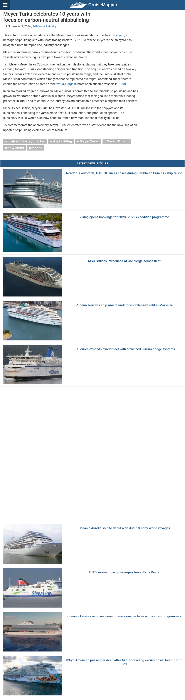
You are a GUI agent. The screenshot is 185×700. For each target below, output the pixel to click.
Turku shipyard (114, 35)
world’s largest (66, 84)
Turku (122, 84)
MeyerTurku (89, 141)
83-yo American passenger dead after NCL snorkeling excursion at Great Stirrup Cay (124, 662)
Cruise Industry (44, 26)
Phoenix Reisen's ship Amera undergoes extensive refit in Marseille (124, 305)
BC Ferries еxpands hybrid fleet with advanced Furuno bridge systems (124, 349)
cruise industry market (26, 141)
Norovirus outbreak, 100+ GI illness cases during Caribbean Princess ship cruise (124, 173)
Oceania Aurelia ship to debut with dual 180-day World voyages (124, 528)
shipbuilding (62, 141)
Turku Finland (118, 141)
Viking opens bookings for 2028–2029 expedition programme (124, 217)
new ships (16, 148)
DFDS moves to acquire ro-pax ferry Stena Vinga (124, 572)
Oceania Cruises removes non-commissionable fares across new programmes (124, 616)
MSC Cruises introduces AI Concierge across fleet (124, 261)
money (36, 148)
